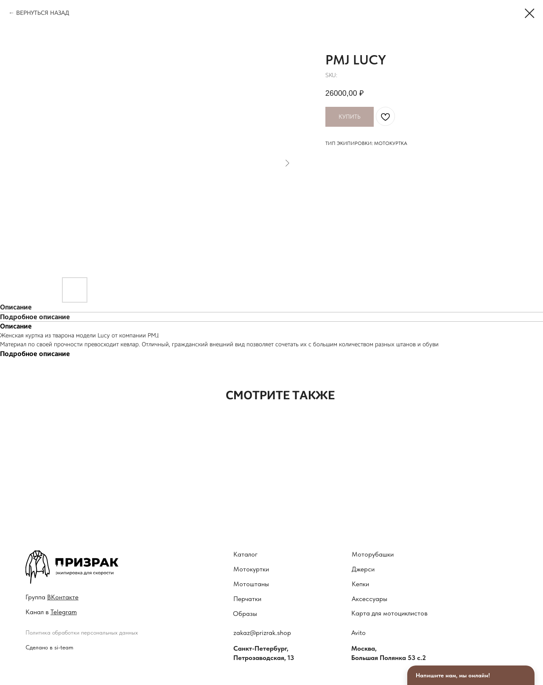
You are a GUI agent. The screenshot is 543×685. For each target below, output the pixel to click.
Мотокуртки (251, 569)
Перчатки (247, 599)
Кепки (360, 584)
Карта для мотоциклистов (389, 613)
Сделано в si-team (49, 647)
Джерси (363, 569)
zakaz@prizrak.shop (262, 633)
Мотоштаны (251, 584)
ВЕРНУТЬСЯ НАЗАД (42, 13)
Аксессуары (369, 599)
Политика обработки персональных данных (81, 632)
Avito (358, 633)
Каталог (245, 554)
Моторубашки (373, 554)
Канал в (51, 612)
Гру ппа (51, 597)
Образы (245, 614)
